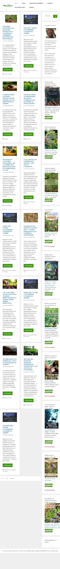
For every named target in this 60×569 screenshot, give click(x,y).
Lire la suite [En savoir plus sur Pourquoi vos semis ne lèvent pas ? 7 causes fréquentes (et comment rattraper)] (28, 265)
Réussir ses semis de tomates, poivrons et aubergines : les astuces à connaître (31, 364)
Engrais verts (28, 138)
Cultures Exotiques (8, 74)
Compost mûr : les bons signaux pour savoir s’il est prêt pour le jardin (9, 99)
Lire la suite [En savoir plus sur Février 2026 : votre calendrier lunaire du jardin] (7, 465)
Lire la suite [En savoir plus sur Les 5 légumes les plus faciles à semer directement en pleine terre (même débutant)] (7, 334)
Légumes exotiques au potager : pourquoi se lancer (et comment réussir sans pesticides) (8, 33)
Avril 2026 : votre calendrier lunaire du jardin (8, 229)
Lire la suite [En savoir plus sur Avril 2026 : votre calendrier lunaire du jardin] (7, 265)
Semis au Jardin (7, 338)
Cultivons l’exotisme (50, 233)
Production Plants (29, 270)
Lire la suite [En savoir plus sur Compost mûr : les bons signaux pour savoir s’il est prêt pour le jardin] (7, 134)
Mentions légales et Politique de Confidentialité (37, 550)
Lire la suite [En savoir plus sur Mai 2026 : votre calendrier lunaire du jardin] (28, 66)
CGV (48, 550)
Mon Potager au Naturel (51, 107)
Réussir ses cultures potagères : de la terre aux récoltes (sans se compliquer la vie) (9, 165)
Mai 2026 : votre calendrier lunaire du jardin (30, 30)
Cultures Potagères (8, 205)
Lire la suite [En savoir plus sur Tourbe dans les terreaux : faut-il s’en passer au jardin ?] (7, 393)
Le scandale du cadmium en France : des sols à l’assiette (30, 163)
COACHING (51, 3)
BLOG (17, 3)
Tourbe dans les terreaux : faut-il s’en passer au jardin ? (10, 361)
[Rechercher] (55, 16)
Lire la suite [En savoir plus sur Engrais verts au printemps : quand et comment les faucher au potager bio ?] (28, 134)
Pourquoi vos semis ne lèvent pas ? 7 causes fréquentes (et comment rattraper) (30, 230)
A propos (31, 7)
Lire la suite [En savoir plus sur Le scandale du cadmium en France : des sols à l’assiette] (28, 197)
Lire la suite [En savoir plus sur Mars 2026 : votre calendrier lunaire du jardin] (28, 330)
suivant (11, 478)
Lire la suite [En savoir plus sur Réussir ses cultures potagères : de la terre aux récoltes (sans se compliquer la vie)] (7, 201)
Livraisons (52, 550)
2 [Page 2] (3, 478)
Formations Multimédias (37, 3)
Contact (56, 550)
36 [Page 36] (7, 478)
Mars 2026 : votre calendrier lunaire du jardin (31, 295)
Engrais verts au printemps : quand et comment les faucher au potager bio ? (30, 99)
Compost (6, 138)
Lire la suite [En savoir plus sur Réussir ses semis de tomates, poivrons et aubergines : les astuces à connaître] (28, 400)
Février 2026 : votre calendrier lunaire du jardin (8, 429)
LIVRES (25, 3)
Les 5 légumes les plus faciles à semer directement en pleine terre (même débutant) (9, 298)
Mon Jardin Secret (21, 7)
